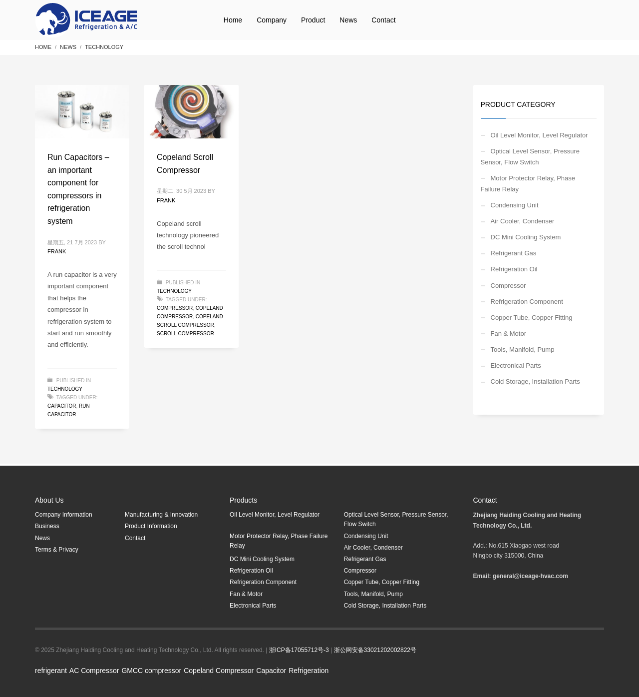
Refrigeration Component (527, 301)
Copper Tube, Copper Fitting (532, 317)
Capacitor (271, 671)
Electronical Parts (516, 365)
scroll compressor (185, 333)
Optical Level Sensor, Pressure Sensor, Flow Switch (530, 156)
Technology (104, 47)
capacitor (61, 406)
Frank (56, 251)
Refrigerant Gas (514, 253)
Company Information (63, 514)
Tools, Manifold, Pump (523, 349)
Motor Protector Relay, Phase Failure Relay (528, 183)
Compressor (175, 308)
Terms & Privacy (56, 549)
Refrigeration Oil (514, 269)
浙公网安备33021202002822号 (375, 650)
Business (47, 526)
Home (43, 47)
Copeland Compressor (219, 671)
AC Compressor (94, 671)
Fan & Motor (509, 333)
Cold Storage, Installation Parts (535, 381)
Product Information (151, 526)
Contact (135, 538)
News (42, 538)
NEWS (68, 47)
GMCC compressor (151, 671)
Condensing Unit (515, 205)
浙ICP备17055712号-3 (299, 650)
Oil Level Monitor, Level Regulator (539, 135)
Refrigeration (308, 671)
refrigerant (51, 671)
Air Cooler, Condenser (523, 221)
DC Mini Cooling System (526, 237)
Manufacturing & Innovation (161, 514)
